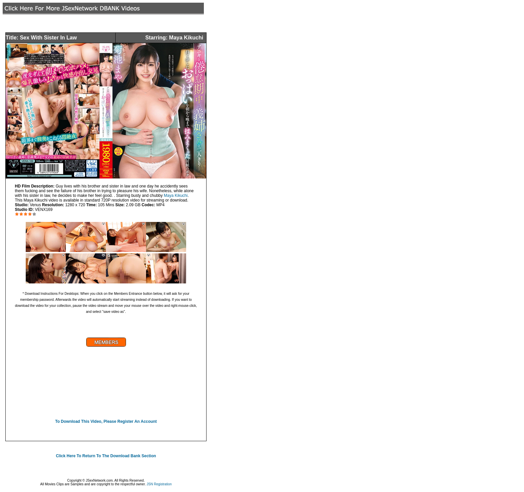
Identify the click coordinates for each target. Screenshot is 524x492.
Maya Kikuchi (175, 195)
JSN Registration (159, 484)
